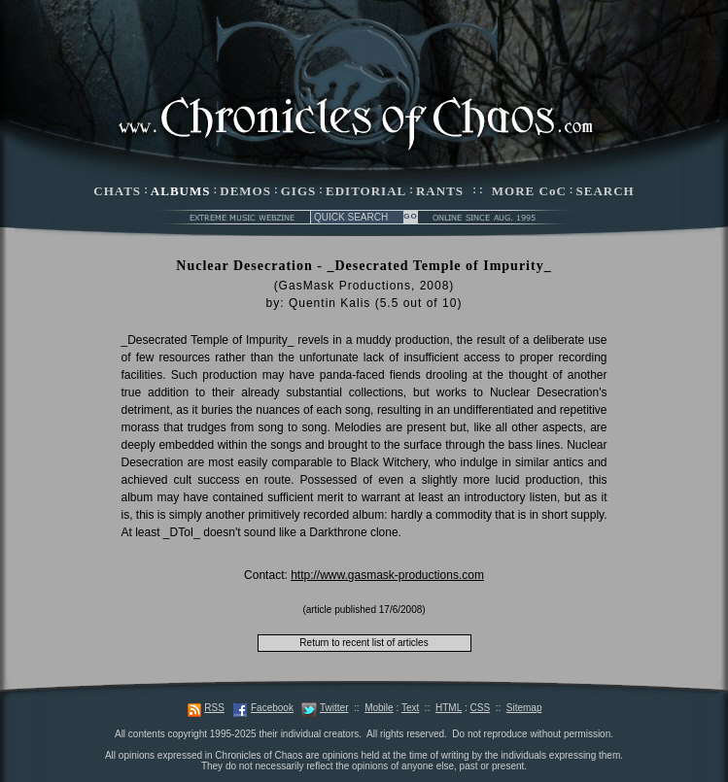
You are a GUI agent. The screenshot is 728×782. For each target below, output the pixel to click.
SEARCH (605, 191)
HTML (448, 707)
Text (410, 707)
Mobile (378, 707)
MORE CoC (529, 191)
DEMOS (245, 191)
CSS (480, 707)
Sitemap (524, 707)
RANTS (440, 191)
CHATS (117, 191)
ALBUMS (181, 191)
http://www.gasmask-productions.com (387, 575)
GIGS (299, 191)
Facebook (272, 707)
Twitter (334, 707)
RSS (214, 707)
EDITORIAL (366, 191)
